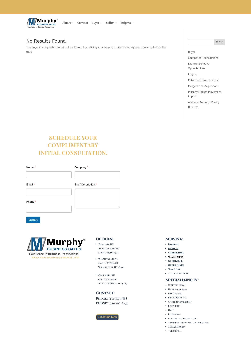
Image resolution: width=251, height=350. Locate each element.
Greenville (175, 260)
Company (81, 167)
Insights (126, 23)
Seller (110, 23)
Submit (33, 219)
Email (30, 184)
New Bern (174, 269)
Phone (31, 201)
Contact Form (109, 317)
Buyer (95, 23)
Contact (82, 23)
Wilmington (175, 256)
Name (30, 167)
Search (219, 41)
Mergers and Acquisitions (203, 86)
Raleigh (173, 244)
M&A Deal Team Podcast (203, 80)
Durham (173, 248)
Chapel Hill (176, 252)
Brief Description (86, 184)
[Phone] (49, 209)
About (66, 23)
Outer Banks (176, 265)
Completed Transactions (203, 57)
